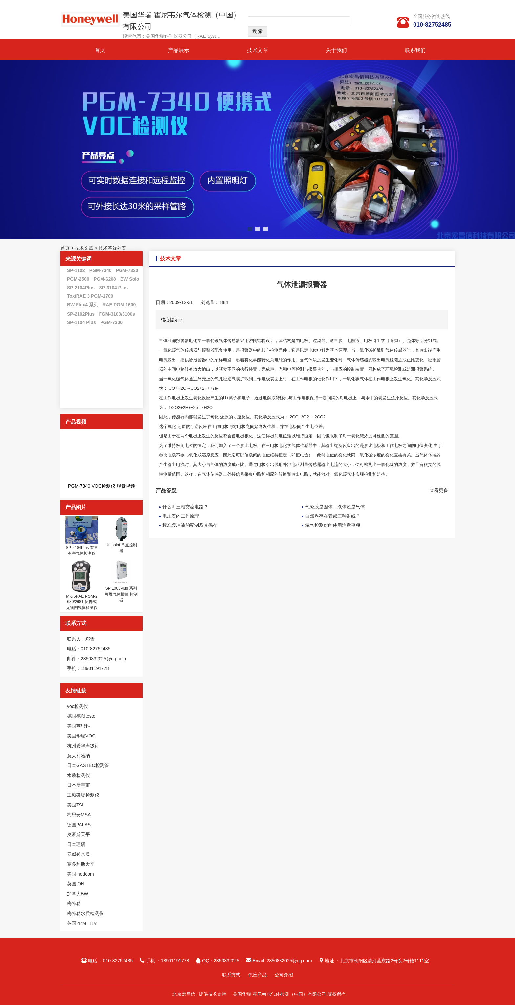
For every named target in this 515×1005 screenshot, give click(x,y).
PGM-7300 (111, 322)
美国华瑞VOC (81, 735)
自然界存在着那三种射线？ (332, 516)
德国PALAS (79, 824)
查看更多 (439, 490)
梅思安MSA (79, 814)
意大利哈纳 (78, 755)
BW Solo (129, 279)
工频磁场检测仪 (83, 795)
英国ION (75, 883)
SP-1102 (76, 270)
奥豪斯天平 (78, 834)
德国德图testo (81, 716)
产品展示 (178, 50)
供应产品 (257, 974)
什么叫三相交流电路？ (185, 506)
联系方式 (231, 974)
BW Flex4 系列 (82, 304)
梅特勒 (74, 903)
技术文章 (257, 50)
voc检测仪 (77, 706)
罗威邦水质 (78, 854)
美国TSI (75, 804)
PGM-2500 (78, 279)
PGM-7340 (100, 270)
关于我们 (336, 50)
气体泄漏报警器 (174, 340)
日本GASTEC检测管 (88, 765)
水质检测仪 (78, 775)
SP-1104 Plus (81, 322)
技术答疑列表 (112, 248)
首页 (100, 50)
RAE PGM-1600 (119, 304)
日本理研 (76, 844)
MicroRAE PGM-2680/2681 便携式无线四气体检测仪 (82, 602)
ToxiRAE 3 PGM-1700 (90, 296)
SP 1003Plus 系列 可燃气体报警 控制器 (121, 594)
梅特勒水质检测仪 (85, 913)
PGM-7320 (127, 270)
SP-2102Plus (81, 313)
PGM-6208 (105, 279)
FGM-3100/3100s (117, 313)
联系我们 (415, 50)
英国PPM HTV (82, 923)
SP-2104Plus (81, 287)
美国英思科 (78, 726)
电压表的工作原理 (180, 516)
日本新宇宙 (78, 785)
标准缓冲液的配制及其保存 (189, 525)
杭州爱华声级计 (83, 745)
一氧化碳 (210, 340)
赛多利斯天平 (81, 864)
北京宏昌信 (183, 994)
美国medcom (80, 873)
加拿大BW (77, 893)
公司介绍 (284, 974)
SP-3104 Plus (113, 287)
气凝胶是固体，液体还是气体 (335, 506)
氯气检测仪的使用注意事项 (332, 525)
